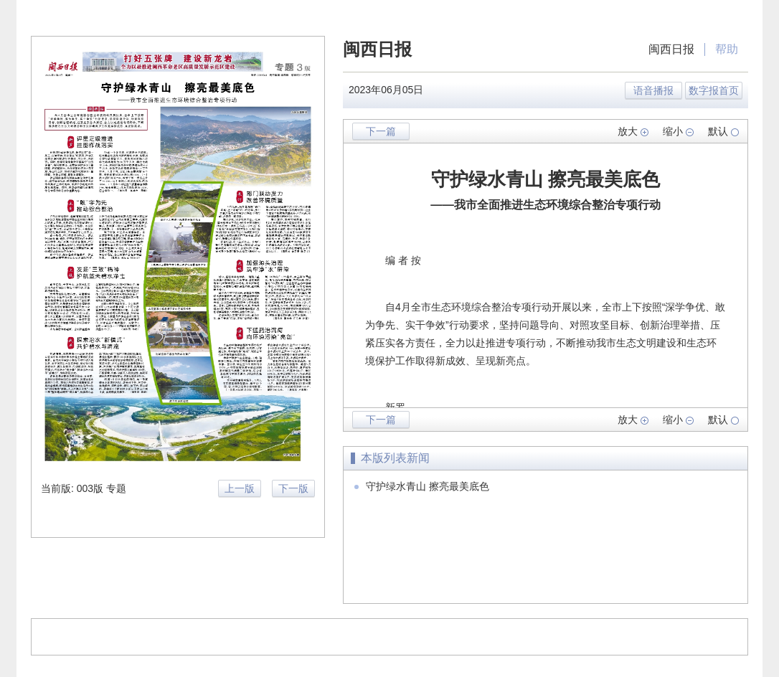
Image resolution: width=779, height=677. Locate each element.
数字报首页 (714, 90)
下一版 (293, 488)
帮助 (726, 49)
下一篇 (381, 131)
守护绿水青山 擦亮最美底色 (427, 486)
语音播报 (653, 90)
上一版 (240, 488)
